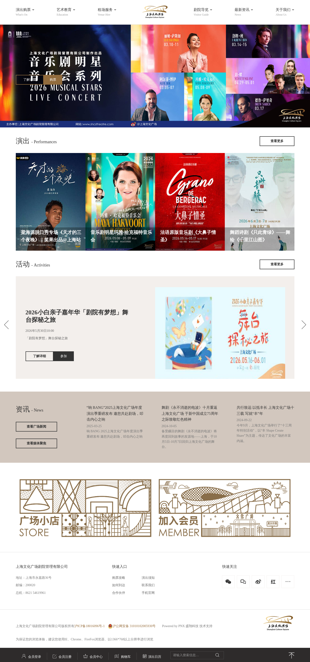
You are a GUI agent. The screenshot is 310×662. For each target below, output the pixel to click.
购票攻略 (118, 577)
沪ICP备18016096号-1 (89, 626)
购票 (53, 79)
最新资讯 (242, 12)
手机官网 (148, 593)
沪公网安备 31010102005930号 (132, 626)
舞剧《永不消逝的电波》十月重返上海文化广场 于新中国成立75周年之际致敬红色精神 (190, 413)
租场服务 (105, 12)
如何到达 (118, 585)
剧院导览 (201, 12)
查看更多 (277, 141)
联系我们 (148, 585)
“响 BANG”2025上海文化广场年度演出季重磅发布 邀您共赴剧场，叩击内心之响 (115, 413)
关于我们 (283, 12)
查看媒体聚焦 (36, 443)
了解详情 (29, 79)
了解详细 (39, 356)
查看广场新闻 (36, 426)
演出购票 (23, 12)
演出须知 (148, 577)
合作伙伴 (118, 593)
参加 (63, 356)
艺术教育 (64, 12)
